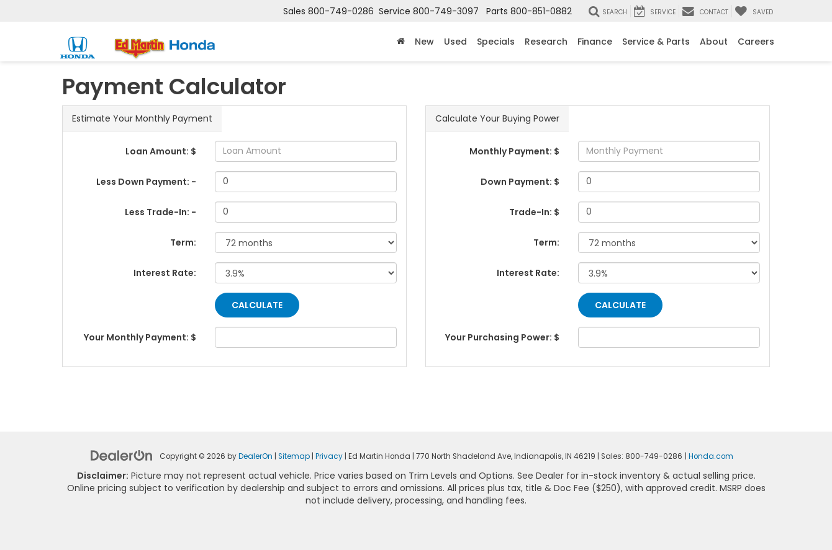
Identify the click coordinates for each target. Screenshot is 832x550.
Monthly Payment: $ (514, 151)
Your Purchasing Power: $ (502, 337)
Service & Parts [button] (656, 41)
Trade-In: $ (534, 212)
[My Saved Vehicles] (753, 11)
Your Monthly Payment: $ (140, 337)
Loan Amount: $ (160, 151)
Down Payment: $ (520, 181)
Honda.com (711, 456)
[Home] (401, 41)
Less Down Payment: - (146, 181)
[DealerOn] (121, 455)
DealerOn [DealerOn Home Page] (255, 456)
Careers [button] (756, 41)
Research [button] (546, 41)
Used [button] (455, 41)
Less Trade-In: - (160, 212)
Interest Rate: (164, 273)
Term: (183, 242)
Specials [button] (496, 41)
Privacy (329, 456)
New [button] (424, 41)
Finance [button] (594, 41)
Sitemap (294, 456)
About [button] (714, 41)
